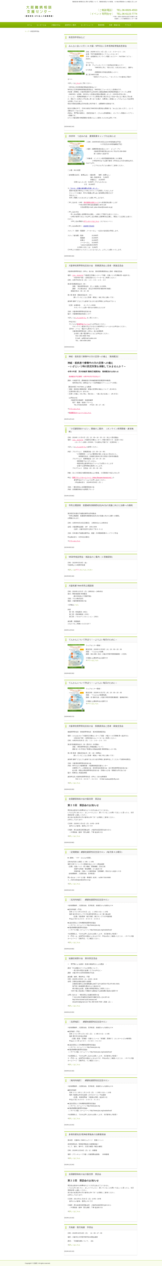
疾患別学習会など (77, 37)
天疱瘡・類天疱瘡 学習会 (81, 1227)
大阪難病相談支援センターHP (40, 11)
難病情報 (101, 25)
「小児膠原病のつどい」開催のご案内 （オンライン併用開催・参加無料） (101, 430)
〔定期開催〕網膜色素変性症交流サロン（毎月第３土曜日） (96, 852)
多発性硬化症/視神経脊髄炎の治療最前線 (87, 1134)
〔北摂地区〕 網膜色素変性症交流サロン (88, 1022)
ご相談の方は (55, 25)
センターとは (41, 25)
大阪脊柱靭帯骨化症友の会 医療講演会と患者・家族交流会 (96, 265)
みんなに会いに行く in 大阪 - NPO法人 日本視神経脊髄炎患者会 (98, 46)
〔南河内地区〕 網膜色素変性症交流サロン (89, 1080)
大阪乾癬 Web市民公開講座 (81, 586)
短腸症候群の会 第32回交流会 (83, 958)
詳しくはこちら (74, 783)
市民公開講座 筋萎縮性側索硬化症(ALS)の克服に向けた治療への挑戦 (101, 505)
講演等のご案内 (70, 25)
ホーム (29, 25)
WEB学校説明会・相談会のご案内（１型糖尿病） (91, 557)
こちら (76, 605)
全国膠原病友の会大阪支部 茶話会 (85, 799)
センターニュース (87, 25)
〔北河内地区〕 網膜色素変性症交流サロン (89, 900)
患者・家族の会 (114, 25)
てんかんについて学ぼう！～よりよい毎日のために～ (93, 640)
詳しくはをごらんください (81, 570)
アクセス (128, 25)
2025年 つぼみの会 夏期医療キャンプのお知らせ (92, 136)
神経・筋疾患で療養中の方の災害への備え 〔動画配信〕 (94, 356)
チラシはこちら (92, 660)
